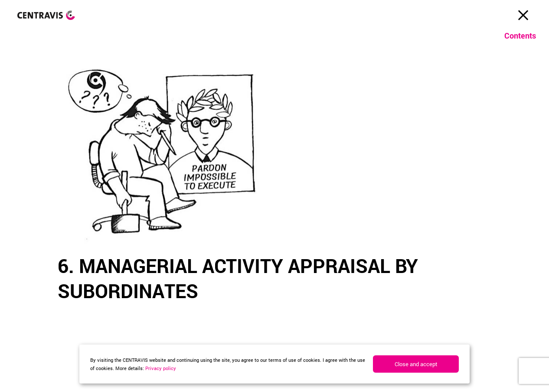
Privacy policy (160, 368)
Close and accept (416, 364)
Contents (520, 35)
